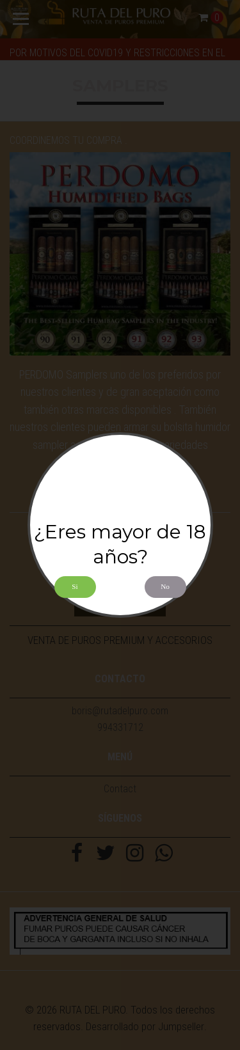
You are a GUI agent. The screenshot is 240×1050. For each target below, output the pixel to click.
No (165, 586)
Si (74, 586)
